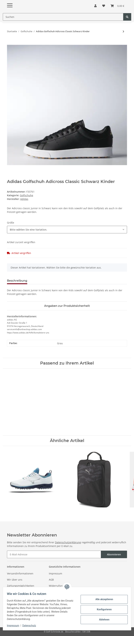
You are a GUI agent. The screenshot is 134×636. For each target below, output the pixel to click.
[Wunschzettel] (103, 5)
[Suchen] (63, 17)
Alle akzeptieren (102, 599)
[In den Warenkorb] (10, 43)
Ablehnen (102, 619)
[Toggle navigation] (10, 2)
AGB (51, 579)
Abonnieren (114, 554)
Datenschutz (31, 625)
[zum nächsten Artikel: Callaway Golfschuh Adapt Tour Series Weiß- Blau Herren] (123, 31)
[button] (95, 5)
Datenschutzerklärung (68, 542)
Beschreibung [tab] (17, 280)
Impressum (55, 573)
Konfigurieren (102, 609)
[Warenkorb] (117, 5)
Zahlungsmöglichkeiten (20, 585)
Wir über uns (14, 579)
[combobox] (67, 229)
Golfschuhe (26, 195)
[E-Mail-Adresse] (54, 554)
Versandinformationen (20, 573)
